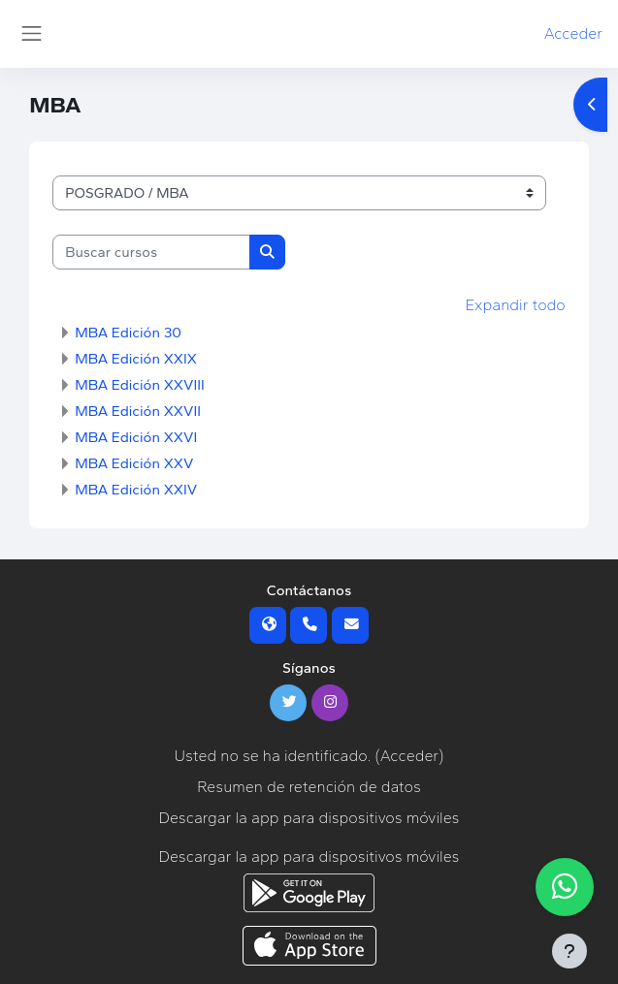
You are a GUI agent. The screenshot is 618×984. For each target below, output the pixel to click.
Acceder (573, 33)
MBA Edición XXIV (136, 489)
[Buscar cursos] (151, 252)
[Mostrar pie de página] (569, 951)
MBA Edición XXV (134, 463)
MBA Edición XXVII (138, 411)
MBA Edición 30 (128, 332)
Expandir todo (516, 305)
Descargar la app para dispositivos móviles (309, 818)
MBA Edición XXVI (136, 437)
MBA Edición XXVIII (140, 385)
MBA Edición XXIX (136, 358)
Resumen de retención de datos (309, 787)
